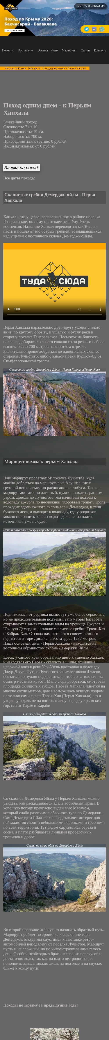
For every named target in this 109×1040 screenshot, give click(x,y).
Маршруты (69, 50)
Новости (7, 50)
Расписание (25, 50)
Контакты (100, 50)
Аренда (43, 50)
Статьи (85, 50)
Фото (54, 50)
